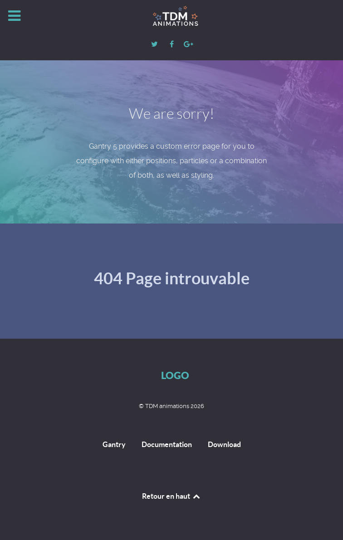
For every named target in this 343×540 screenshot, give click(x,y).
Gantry (114, 444)
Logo (175, 375)
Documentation (167, 444)
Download (224, 444)
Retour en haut (171, 496)
